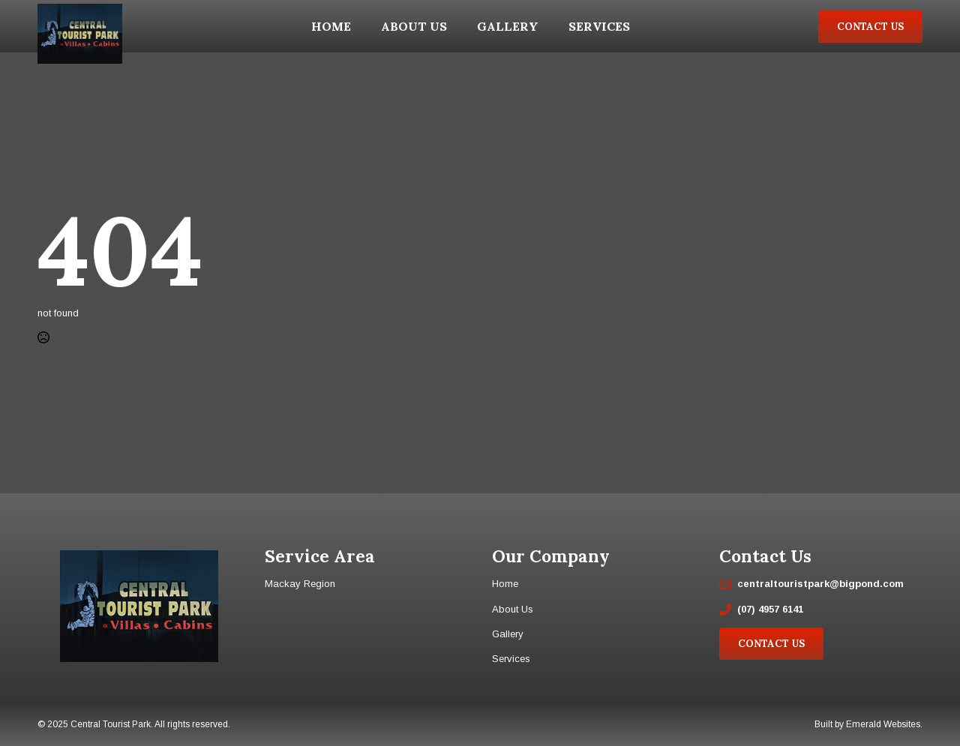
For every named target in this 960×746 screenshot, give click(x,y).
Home (331, 26)
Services (599, 26)
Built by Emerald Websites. (868, 724)
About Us (414, 26)
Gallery (507, 26)
